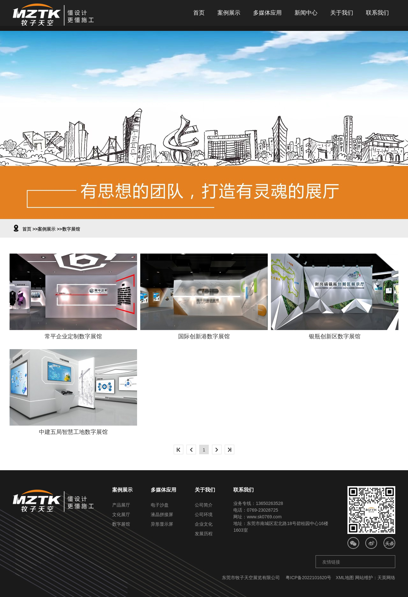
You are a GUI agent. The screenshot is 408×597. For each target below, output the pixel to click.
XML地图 (345, 577)
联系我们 (377, 13)
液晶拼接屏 (162, 514)
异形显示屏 (162, 524)
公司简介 (204, 504)
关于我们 (341, 13)
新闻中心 (306, 13)
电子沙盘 (160, 504)
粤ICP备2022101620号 (308, 577)
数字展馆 (71, 229)
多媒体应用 (267, 13)
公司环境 (204, 514)
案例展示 (228, 13)
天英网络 (386, 577)
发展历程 (204, 533)
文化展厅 (121, 514)
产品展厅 (121, 504)
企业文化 (204, 524)
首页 (199, 13)
